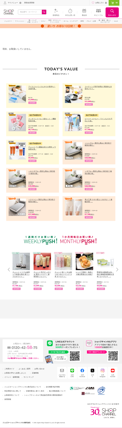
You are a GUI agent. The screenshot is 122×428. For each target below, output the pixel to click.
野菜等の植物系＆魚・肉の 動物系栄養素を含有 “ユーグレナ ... (105, 274)
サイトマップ (29, 377)
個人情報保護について (57, 391)
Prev (10, 269)
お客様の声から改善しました (15, 373)
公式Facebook (82, 375)
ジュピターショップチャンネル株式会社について (22, 387)
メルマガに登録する (62, 375)
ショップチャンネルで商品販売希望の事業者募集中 (43, 395)
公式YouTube (112, 375)
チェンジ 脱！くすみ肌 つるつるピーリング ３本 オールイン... (63, 274)
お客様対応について (11, 395)
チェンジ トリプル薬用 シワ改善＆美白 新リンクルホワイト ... (21, 274)
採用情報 (7, 399)
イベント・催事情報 (11, 377)
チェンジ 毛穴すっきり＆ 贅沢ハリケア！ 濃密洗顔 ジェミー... (42, 274)
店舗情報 (35, 373)
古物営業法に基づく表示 (35, 391)
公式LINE (72, 375)
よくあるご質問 (24, 369)
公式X (92, 375)
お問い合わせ (39, 369)
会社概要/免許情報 (53, 387)
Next (116, 269)
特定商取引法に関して (12, 391)
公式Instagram (102, 375)
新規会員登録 (29, 3)
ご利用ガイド (9, 369)
